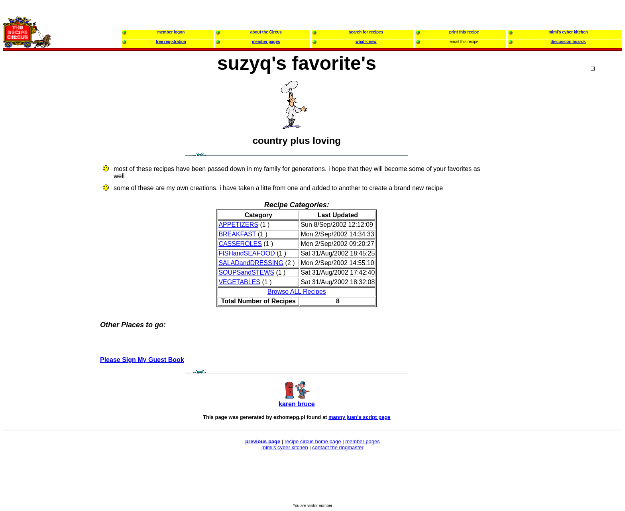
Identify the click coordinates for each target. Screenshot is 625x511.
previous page (262, 441)
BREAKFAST (237, 234)
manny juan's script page (359, 417)
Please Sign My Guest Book (142, 359)
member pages (362, 441)
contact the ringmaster (338, 447)
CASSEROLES (239, 243)
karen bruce (297, 404)
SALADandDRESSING (250, 262)
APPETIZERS (238, 224)
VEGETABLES (239, 282)
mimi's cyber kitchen (284, 447)
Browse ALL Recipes (296, 291)
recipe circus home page (313, 441)
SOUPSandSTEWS (246, 272)
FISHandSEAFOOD (246, 253)
